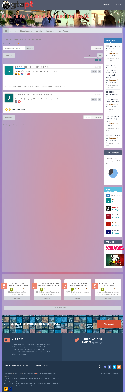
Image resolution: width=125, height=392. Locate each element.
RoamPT (115, 207)
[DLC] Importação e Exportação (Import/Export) (113, 48)
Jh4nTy (20, 99)
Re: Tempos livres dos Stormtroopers (33, 94)
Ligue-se (118, 4)
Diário (113, 195)
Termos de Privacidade (19, 366)
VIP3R (114, 223)
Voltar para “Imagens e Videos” (15, 125)
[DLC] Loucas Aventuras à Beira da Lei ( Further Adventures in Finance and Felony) (48, 285)
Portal (39, 5)
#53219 (98, 94)
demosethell (113, 53)
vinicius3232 (116, 230)
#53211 (98, 67)
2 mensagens (97, 48)
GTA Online (112, 56)
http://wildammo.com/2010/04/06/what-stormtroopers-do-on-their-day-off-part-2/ (35, 86)
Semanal (119, 195)
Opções (87, 117)
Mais (59, 5)
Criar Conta (107, 4)
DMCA (32, 366)
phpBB (13, 373)
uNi (113, 199)
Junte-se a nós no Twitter (92, 341)
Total (108, 195)
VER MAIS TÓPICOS (62, 308)
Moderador (16, 44)
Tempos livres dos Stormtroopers (22, 39)
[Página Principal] (6, 30)
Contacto (46, 366)
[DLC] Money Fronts (113, 135)
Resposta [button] (9, 55)
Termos (38, 366)
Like (94, 71)
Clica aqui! (109, 323)
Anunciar (7, 366)
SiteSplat (20, 373)
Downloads (49, 5)
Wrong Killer (116, 215)
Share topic (90, 56)
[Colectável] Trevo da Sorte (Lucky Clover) (112, 118)
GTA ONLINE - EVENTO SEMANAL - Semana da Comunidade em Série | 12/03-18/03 (113, 97)
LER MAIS (17, 298)
